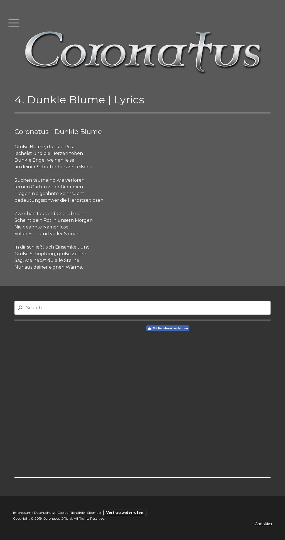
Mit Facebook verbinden (168, 328)
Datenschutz (44, 512)
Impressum (22, 512)
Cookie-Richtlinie (71, 512)
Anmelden (263, 523)
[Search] (142, 308)
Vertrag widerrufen (124, 512)
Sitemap (94, 512)
